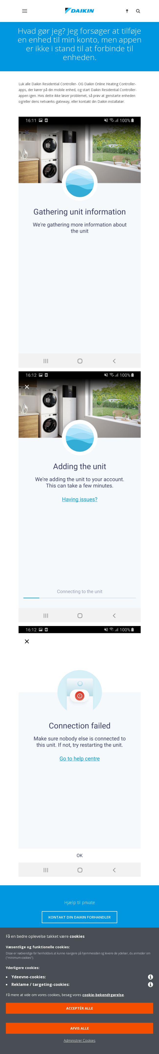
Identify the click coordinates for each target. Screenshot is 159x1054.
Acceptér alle (79, 1008)
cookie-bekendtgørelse (103, 994)
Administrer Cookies (79, 1040)
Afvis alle (79, 1028)
